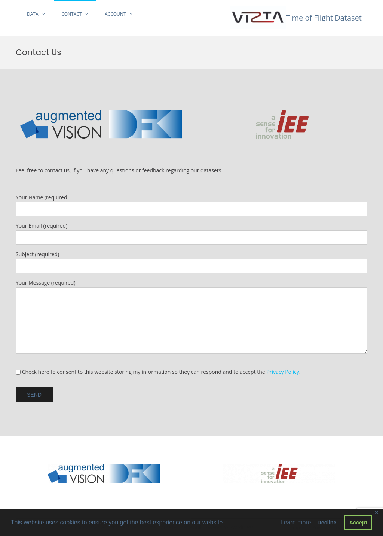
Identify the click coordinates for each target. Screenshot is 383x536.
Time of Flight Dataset (324, 18)
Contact (71, 14)
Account (115, 14)
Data (33, 14)
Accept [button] (358, 523)
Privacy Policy (282, 371)
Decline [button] (326, 523)
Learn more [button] (296, 522)
